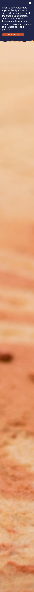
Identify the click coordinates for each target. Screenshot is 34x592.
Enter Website (13, 34)
